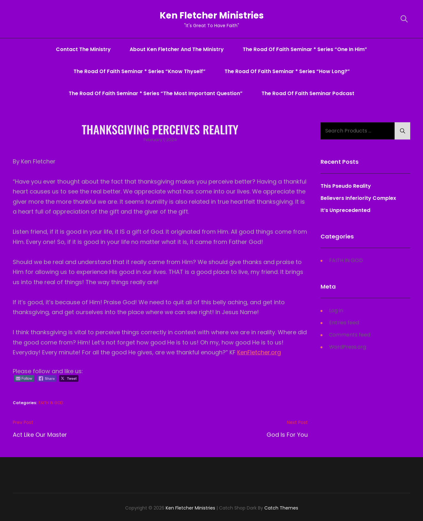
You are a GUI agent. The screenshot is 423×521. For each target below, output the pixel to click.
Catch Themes (281, 508)
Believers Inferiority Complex (358, 198)
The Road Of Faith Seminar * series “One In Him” (305, 49)
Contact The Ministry (83, 49)
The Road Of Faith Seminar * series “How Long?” (287, 71)
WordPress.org (347, 347)
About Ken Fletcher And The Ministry (177, 49)
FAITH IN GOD (51, 402)
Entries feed (344, 322)
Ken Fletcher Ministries (211, 15)
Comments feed (349, 334)
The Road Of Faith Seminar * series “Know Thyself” (139, 71)
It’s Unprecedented (345, 210)
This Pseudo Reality (346, 186)
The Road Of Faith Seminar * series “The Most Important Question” (156, 93)
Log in (336, 310)
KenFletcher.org (259, 352)
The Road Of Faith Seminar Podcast (307, 93)
